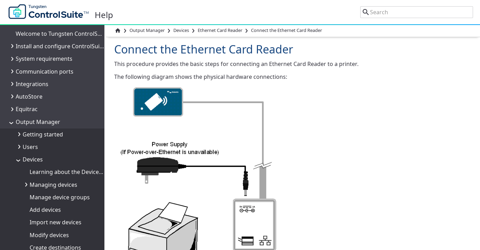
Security (33, 143)
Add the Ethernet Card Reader (76, 43)
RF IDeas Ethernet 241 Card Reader (75, 118)
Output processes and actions (62, 194)
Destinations (39, 168)
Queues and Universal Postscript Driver (75, 131)
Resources (36, 244)
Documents (38, 181)
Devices (181, 30)
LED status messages (64, 68)
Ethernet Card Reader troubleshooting (87, 80)
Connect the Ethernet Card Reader (82, 30)
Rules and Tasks (43, 219)
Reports (33, 231)
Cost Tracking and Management (65, 206)
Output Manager (147, 30)
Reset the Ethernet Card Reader (78, 93)
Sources (33, 156)
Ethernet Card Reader (220, 30)
